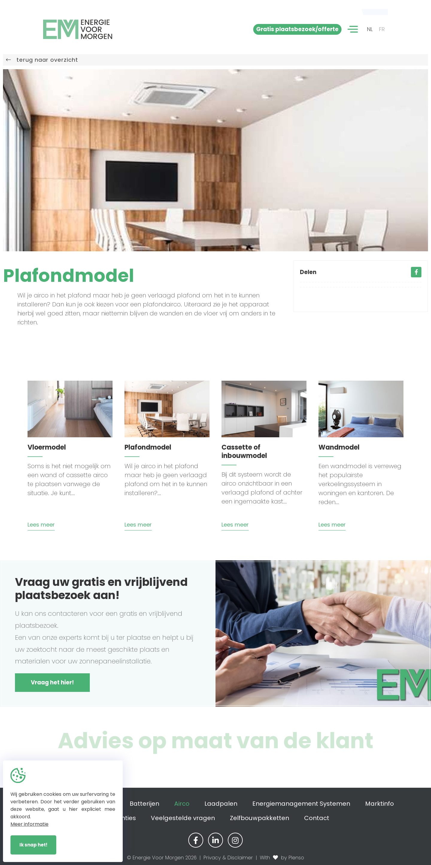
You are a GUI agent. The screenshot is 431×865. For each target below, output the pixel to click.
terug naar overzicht (42, 59)
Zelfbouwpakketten (259, 818)
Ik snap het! (33, 845)
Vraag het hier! (52, 682)
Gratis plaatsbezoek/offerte (297, 29)
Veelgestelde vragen (183, 818)
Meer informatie (29, 824)
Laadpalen (220, 803)
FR (382, 29)
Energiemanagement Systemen (301, 803)
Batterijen (144, 803)
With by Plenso (282, 857)
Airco (181, 803)
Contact (316, 818)
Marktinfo (379, 803)
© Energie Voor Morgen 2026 (162, 857)
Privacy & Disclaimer (228, 857)
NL (370, 29)
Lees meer (41, 524)
